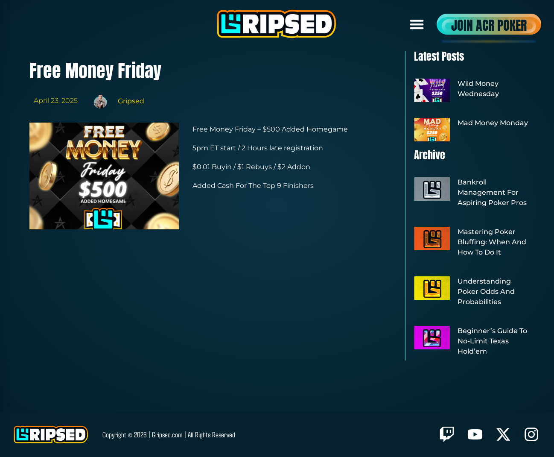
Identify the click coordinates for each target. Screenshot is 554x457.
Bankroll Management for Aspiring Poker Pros (492, 192)
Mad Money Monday (493, 123)
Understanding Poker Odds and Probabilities (486, 291)
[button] (417, 24)
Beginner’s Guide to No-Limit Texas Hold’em (492, 341)
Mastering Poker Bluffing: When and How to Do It (492, 242)
